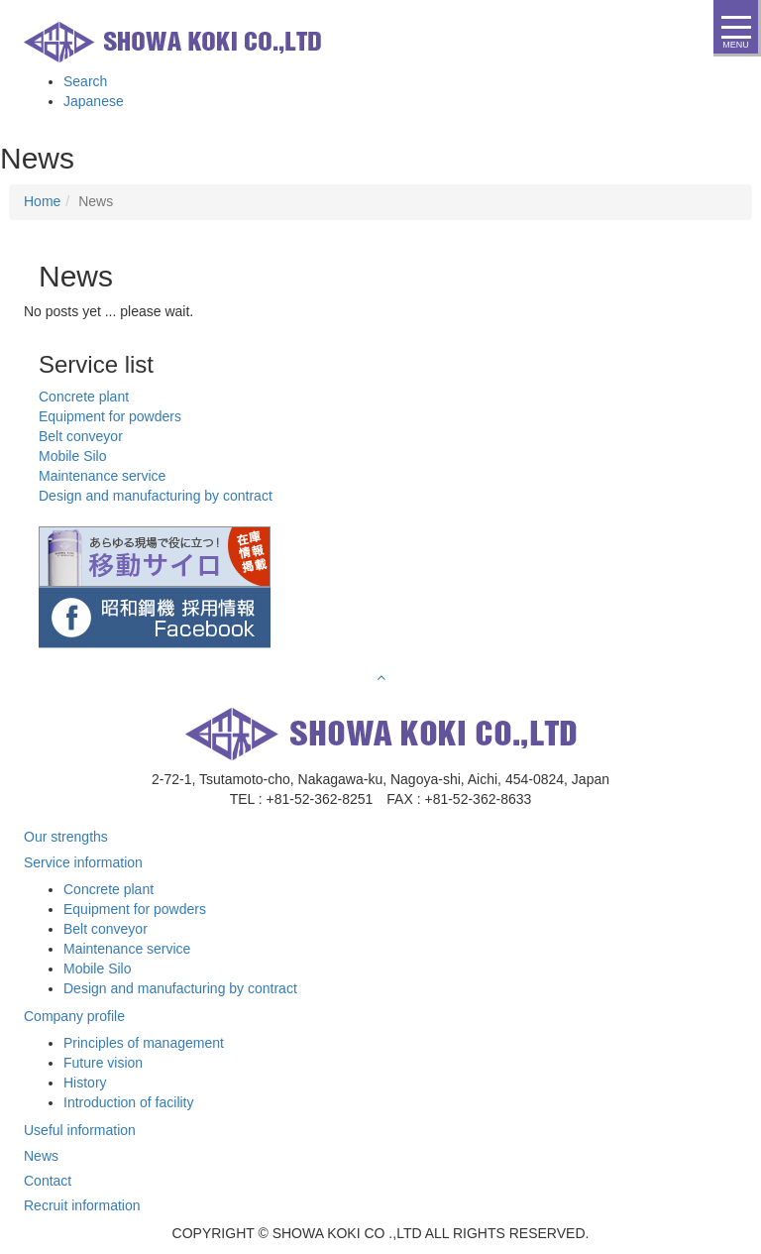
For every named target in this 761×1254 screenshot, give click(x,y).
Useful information (80, 1130)
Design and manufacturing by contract (180, 988)
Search (85, 81)
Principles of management (143, 1043)
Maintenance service (126, 949)
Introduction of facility (128, 1102)
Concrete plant (108, 889)
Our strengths (66, 837)
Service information (83, 862)
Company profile (74, 1016)
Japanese (93, 101)
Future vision (103, 1063)
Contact (47, 1181)
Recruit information (82, 1205)
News (41, 1156)
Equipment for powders (134, 909)
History (85, 1082)
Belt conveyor (105, 929)
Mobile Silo (97, 968)
